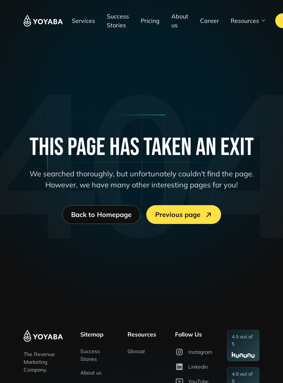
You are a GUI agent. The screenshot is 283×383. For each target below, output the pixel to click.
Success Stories (118, 21)
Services (83, 20)
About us (179, 21)
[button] (248, 20)
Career (209, 20)
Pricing (150, 20)
